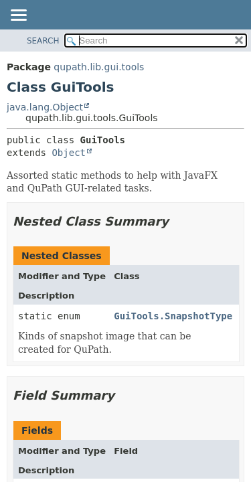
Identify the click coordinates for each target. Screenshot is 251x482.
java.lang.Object (45, 107)
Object (69, 152)
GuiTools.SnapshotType (173, 316)
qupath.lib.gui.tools (99, 67)
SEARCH (43, 41)
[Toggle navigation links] (18, 16)
